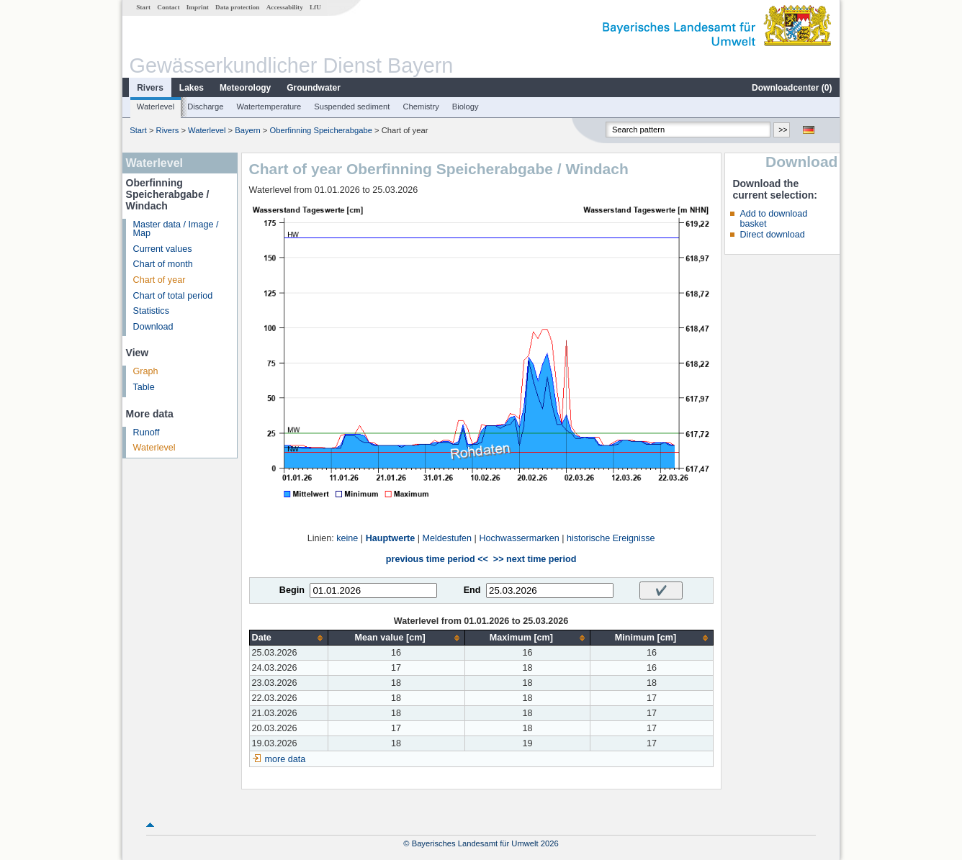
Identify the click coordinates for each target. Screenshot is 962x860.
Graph (145, 371)
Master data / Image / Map (176, 229)
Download (153, 327)
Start (143, 7)
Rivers (150, 88)
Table (144, 387)
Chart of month (163, 264)
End (472, 590)
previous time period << (437, 559)
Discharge (205, 106)
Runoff (146, 432)
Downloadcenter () (792, 88)
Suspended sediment (352, 106)
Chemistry (421, 106)
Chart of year (159, 280)
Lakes (191, 88)
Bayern (247, 130)
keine (347, 538)
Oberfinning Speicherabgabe (320, 130)
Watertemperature (269, 106)
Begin (292, 590)
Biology (465, 106)
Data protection (237, 7)
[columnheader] (288, 638)
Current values (162, 249)
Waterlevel (155, 106)
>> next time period (534, 559)
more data (285, 759)
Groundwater (314, 88)
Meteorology (245, 88)
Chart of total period (173, 296)
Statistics (151, 311)
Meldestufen (447, 538)
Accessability (284, 7)
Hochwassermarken (519, 538)
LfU (315, 7)
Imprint (197, 7)
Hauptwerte (390, 538)
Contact (168, 7)
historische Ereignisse (611, 538)
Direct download (772, 235)
